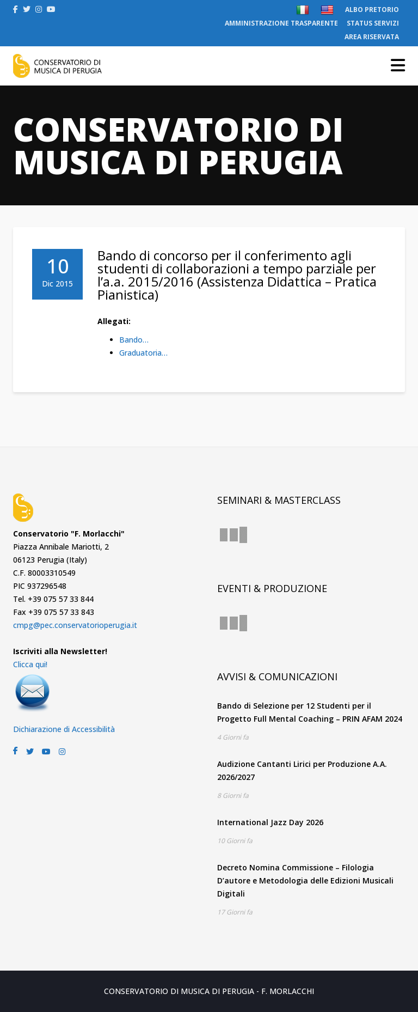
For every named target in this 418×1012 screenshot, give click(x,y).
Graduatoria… (143, 353)
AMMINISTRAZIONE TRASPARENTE (281, 23)
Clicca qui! (30, 664)
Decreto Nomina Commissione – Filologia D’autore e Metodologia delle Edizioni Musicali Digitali (305, 880)
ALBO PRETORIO (372, 9)
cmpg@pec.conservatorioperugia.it (75, 625)
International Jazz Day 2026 (270, 822)
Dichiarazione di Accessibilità (64, 729)
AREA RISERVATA (372, 36)
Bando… (134, 339)
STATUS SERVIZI (373, 23)
